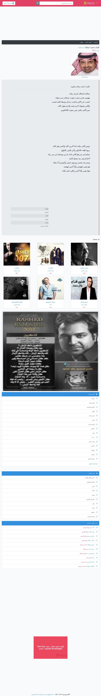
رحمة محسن (84, 562)
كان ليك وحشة (91, 536)
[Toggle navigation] (97, 2)
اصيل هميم (84, 540)
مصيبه (97, 50)
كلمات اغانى (88, 42)
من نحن (45, 694)
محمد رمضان (83, 545)
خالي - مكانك (92, 540)
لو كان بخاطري (92, 482)
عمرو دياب (89, 557)
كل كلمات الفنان (93, 464)
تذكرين (94, 446)
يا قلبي (94, 428)
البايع (94, 411)
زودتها (94, 450)
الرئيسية (96, 42)
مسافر (94, 512)
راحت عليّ (93, 441)
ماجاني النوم (92, 459)
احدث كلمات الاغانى (92, 523)
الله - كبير (93, 527)
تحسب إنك (93, 416)
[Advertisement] (50, 24)
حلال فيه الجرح (92, 407)
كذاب (94, 486)
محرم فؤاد (86, 549)
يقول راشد (93, 403)
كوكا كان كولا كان (91, 566)
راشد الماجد (81, 47)
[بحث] (38, 3)
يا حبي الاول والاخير (91, 477)
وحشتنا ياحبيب (92, 516)
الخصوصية (34, 694)
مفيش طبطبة (92, 545)
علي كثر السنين (92, 499)
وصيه (94, 495)
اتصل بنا (40, 694)
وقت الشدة (92, 532)
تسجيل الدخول (9, 3)
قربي (94, 420)
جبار (95, 503)
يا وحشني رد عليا (91, 553)
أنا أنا (94, 490)
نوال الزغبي (86, 527)
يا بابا (94, 557)
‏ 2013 (94, 50)
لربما (94, 508)
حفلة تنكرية (92, 562)
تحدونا (94, 454)
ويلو (95, 433)
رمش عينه (93, 549)
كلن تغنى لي (92, 424)
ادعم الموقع (51, 694)
